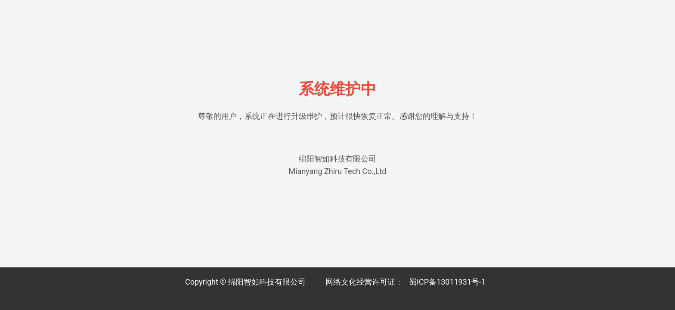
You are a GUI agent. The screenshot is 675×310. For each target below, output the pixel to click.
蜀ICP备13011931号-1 (447, 281)
